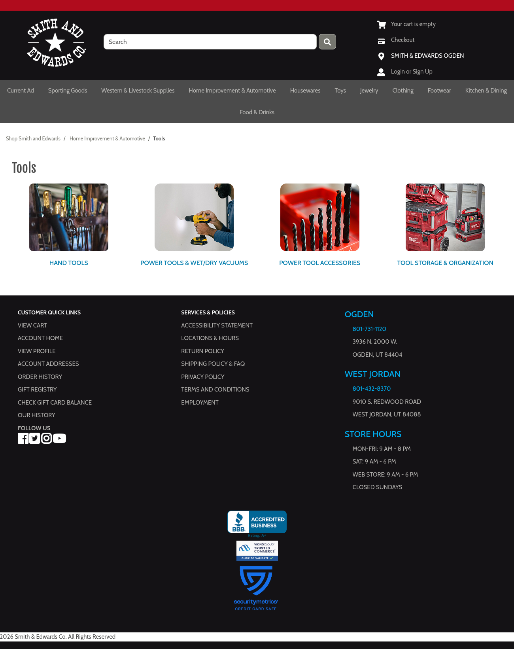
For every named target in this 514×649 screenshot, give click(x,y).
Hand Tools (68, 263)
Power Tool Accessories (319, 263)
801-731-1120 (369, 329)
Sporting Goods (67, 90)
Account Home (40, 338)
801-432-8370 (372, 389)
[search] (210, 41)
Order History (40, 376)
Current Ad (20, 90)
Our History (36, 415)
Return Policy (202, 351)
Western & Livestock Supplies (137, 90)
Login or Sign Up (412, 71)
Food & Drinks (257, 112)
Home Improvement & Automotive (232, 90)
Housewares (305, 90)
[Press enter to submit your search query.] (327, 41)
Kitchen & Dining (486, 90)
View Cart (32, 325)
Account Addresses (48, 364)
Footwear (439, 90)
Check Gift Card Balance (55, 402)
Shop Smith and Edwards (33, 138)
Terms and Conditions (215, 390)
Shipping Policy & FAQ (213, 364)
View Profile (37, 351)
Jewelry (369, 90)
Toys (340, 90)
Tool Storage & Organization (445, 263)
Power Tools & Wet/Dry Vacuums (194, 263)
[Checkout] (395, 40)
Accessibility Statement (217, 325)
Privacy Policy (202, 376)
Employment (199, 402)
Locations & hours (210, 338)
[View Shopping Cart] (406, 24)
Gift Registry (37, 390)
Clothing (403, 90)
